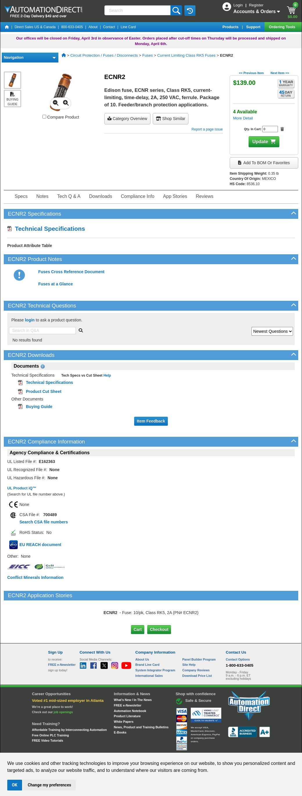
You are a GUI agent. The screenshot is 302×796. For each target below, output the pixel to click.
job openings (63, 687)
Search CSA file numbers (43, 522)
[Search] (138, 10)
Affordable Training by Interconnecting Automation (69, 705)
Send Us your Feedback (89, 747)
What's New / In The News (133, 675)
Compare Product (60, 117)
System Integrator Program (155, 645)
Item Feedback (151, 421)
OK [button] (14, 785)
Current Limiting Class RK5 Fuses (186, 55)
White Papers (124, 697)
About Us (142, 635)
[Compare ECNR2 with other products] (44, 117)
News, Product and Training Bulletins (141, 702)
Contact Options (238, 635)
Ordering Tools (282, 27)
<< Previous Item (251, 73)
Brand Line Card (147, 640)
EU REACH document (40, 544)
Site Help (189, 640)
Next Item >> (280, 73)
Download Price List (197, 651)
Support (254, 27)
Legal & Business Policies (184, 747)
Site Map (60, 747)
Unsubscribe (120, 747)
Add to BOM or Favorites (264, 162)
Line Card (128, 27)
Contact (109, 27)
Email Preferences (147, 747)
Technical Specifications (46, 228)
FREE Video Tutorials (47, 716)
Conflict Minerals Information (35, 577)
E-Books (120, 708)
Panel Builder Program (199, 635)
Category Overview (127, 118)
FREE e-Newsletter (127, 681)
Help (107, 375)
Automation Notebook (130, 686)
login (30, 320)
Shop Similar (170, 118)
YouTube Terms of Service (226, 747)
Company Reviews (196, 645)
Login (238, 5)
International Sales (149, 651)
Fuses (147, 55)
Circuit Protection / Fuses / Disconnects (104, 55)
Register (256, 5)
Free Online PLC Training (50, 710)
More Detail (243, 118)
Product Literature (127, 691)
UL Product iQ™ (21, 488)
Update (260, 141)
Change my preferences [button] (49, 785)
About (93, 27)
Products (231, 27)
